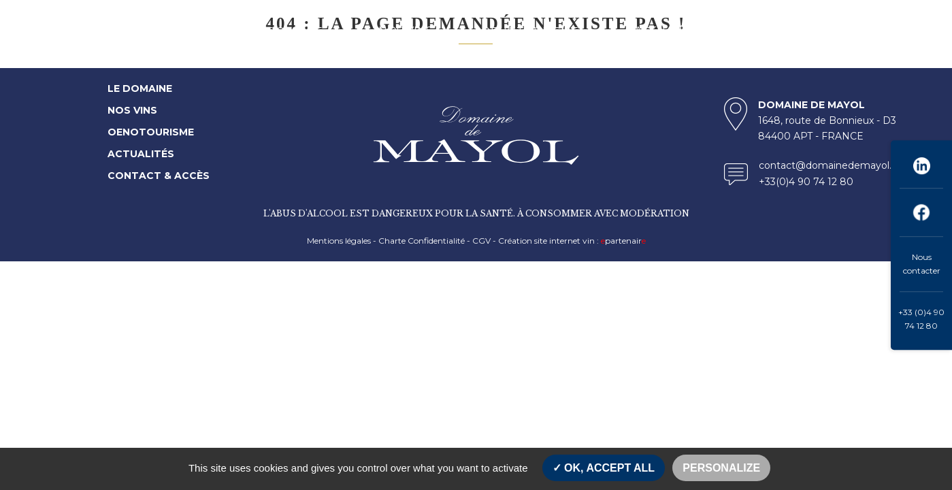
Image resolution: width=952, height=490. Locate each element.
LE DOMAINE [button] (286, 31)
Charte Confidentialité (421, 240)
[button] (338, 30)
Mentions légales (339, 240)
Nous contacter (921, 264)
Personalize (721, 468)
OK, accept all (604, 468)
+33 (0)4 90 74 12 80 (921, 319)
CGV (481, 240)
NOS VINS (405, 30)
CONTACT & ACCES (789, 30)
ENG (899, 30)
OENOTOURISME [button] (529, 31)
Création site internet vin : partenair (572, 240)
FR (873, 30)
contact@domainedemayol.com (836, 165)
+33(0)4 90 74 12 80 (806, 182)
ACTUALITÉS (669, 30)
